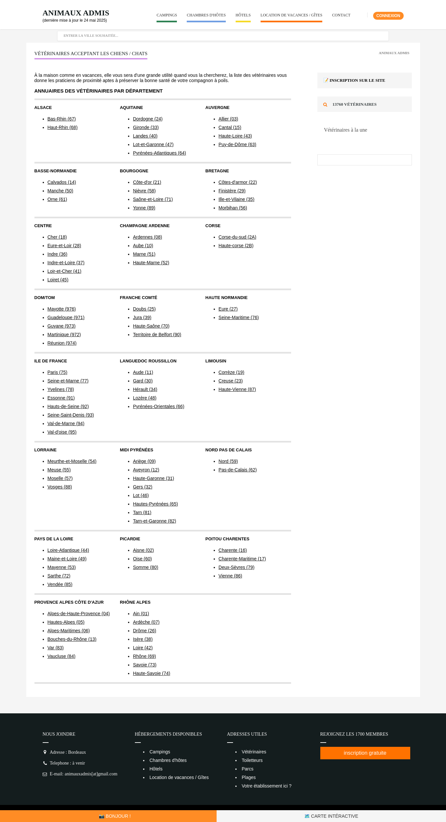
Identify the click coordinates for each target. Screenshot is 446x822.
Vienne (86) (230, 575)
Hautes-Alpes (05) (66, 622)
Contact (341, 15)
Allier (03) (228, 118)
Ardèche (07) (146, 622)
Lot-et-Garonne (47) (153, 144)
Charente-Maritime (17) (242, 558)
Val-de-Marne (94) (66, 423)
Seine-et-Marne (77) (68, 380)
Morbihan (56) (233, 207)
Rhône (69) (144, 656)
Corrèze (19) (231, 372)
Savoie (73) (145, 664)
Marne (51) (144, 254)
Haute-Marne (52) (151, 262)
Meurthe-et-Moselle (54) (72, 461)
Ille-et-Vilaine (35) (236, 199)
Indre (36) (58, 254)
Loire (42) (143, 647)
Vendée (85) (60, 584)
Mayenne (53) (62, 567)
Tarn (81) (142, 512)
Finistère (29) (232, 190)
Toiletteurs (252, 760)
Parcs (248, 768)
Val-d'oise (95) (62, 432)
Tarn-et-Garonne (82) (154, 521)
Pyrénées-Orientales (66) (158, 406)
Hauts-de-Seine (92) (68, 406)
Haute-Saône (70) (151, 326)
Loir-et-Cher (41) (64, 271)
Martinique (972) (64, 334)
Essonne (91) (61, 397)
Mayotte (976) (62, 309)
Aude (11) (143, 372)
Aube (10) (143, 245)
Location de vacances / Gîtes (291, 15)
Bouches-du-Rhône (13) (72, 639)
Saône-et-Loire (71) (153, 199)
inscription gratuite (365, 753)
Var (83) (56, 647)
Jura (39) (142, 317)
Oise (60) (142, 558)
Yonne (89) (144, 207)
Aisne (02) (143, 550)
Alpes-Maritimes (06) (69, 630)
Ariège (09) (144, 461)
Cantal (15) (230, 127)
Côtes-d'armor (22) (238, 182)
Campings (167, 15)
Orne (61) (57, 199)
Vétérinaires (254, 751)
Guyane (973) (62, 326)
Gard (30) (143, 380)
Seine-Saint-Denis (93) (71, 415)
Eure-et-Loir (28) (64, 245)
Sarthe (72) (59, 575)
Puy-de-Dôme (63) (237, 144)
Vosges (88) (60, 486)
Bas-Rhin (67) (62, 118)
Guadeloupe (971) (66, 317)
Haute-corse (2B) (236, 245)
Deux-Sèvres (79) (237, 567)
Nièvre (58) (144, 190)
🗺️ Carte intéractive (331, 816)
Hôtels (243, 15)
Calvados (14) (62, 182)
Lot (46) (141, 495)
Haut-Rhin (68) (63, 127)
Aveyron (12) (146, 469)
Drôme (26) (144, 630)
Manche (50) (61, 190)
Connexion (388, 15)
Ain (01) (141, 613)
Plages (249, 777)
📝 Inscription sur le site (354, 80)
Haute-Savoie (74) (151, 673)
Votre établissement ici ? (267, 786)
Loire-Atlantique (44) (68, 550)
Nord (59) (228, 461)
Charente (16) (233, 550)
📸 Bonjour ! (115, 816)
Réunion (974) (62, 343)
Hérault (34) (145, 389)
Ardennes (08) (147, 237)
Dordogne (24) (147, 118)
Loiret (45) (58, 279)
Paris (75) (58, 372)
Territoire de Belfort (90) (157, 334)
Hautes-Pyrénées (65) (155, 504)
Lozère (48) (145, 397)
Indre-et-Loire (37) (66, 262)
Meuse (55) (59, 469)
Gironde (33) (146, 127)
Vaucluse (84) (61, 656)
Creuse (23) (231, 380)
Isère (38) (143, 639)
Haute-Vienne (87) (237, 389)
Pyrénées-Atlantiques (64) (159, 153)
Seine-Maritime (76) (239, 317)
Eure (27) (228, 309)
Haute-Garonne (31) (153, 478)
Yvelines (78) (61, 389)
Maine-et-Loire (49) (67, 558)
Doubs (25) (144, 309)
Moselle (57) (60, 478)
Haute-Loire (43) (235, 136)
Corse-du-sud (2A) (237, 237)
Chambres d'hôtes (206, 15)
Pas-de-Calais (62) (238, 469)
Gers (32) (142, 486)
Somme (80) (145, 567)
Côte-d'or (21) (147, 182)
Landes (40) (145, 136)
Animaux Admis (76, 13)
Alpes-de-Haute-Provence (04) (79, 613)
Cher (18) (57, 237)
